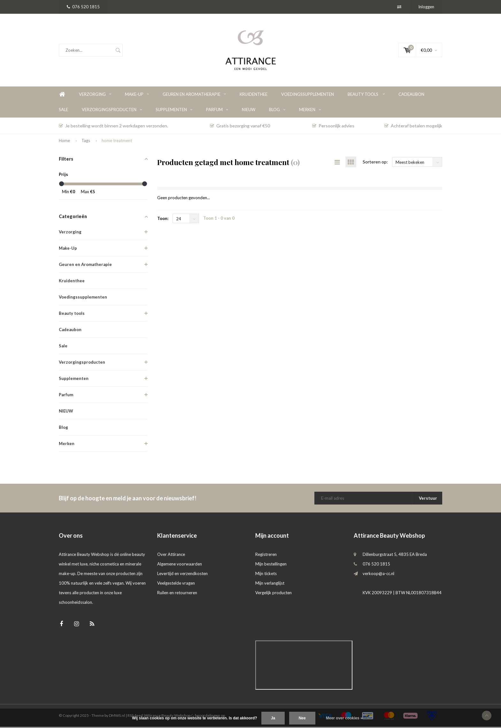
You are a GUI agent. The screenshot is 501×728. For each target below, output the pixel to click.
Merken (310, 110)
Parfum (217, 110)
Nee (302, 718)
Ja (273, 718)
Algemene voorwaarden (179, 565)
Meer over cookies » (344, 718)
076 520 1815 (83, 6)
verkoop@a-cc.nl (378, 574)
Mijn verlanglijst (269, 584)
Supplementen (174, 110)
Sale (63, 110)
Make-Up (137, 95)
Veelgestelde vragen (176, 584)
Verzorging (95, 95)
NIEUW (248, 110)
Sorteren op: (375, 163)
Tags (85, 141)
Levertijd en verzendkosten (182, 574)
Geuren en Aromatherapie (194, 95)
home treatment (117, 141)
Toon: (162, 220)
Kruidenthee (253, 95)
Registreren (266, 555)
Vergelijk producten (273, 593)
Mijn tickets (266, 574)
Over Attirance (171, 555)
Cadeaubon (411, 95)
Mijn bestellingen (271, 565)
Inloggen (426, 6)
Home (62, 95)
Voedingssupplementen (307, 95)
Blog (277, 110)
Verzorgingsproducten (112, 110)
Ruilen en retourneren (177, 593)
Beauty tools (366, 95)
